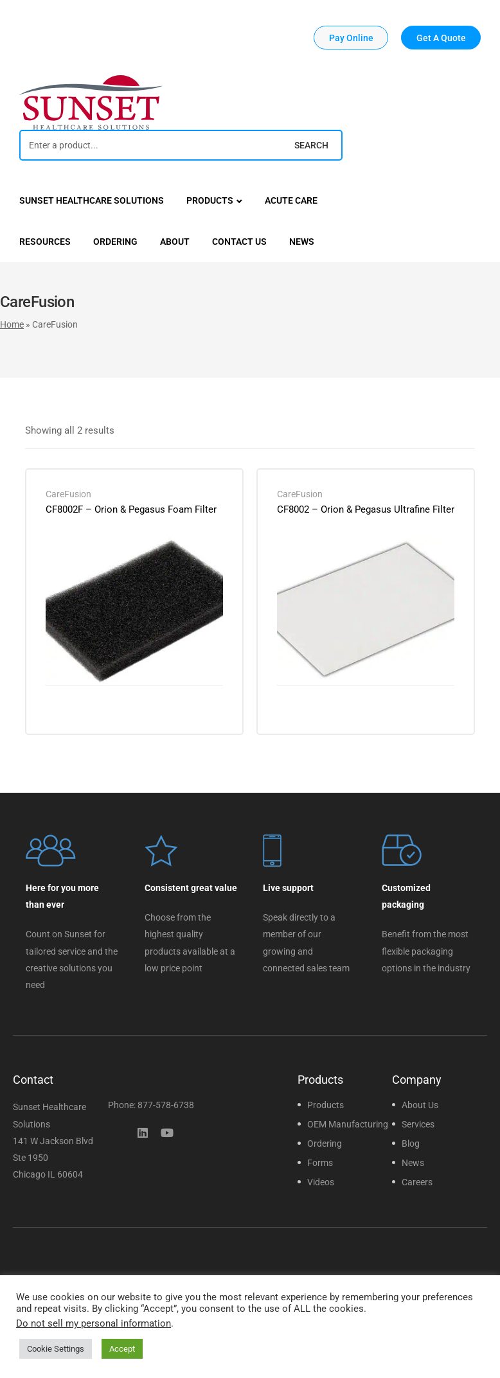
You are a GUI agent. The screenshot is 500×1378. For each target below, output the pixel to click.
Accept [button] (122, 1349)
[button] (351, 37)
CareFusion (68, 494)
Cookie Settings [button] (55, 1349)
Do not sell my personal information (93, 1323)
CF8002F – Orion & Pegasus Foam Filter (131, 509)
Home (12, 324)
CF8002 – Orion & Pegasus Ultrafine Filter (365, 509)
